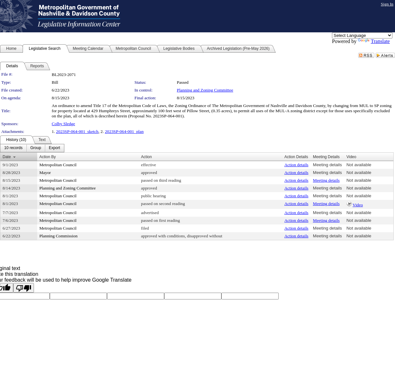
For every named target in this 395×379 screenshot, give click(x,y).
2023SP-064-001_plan (124, 131)
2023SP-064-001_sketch (77, 131)
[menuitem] (13, 148)
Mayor (45, 172)
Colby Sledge (63, 123)
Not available (359, 164)
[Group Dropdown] (36, 148)
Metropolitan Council (58, 164)
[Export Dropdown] (54, 148)
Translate (374, 41)
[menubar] (32, 148)
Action (146, 157)
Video (358, 204)
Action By (47, 157)
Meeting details (327, 164)
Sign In (387, 4)
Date (7, 157)
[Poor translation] (23, 288)
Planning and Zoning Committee (205, 90)
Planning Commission (58, 235)
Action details (296, 164)
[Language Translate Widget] (362, 35)
